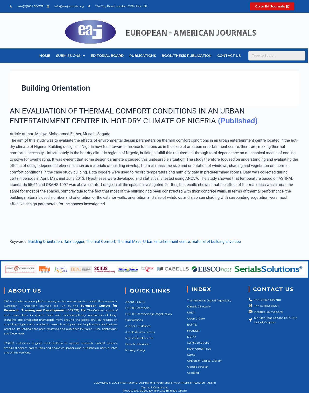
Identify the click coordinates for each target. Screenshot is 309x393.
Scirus (191, 354)
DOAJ (191, 336)
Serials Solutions (198, 342)
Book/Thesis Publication (186, 55)
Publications (142, 55)
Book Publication (137, 344)
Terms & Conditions (154, 387)
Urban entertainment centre (167, 241)
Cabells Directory (199, 306)
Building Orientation (45, 241)
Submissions (70, 55)
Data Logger (74, 241)
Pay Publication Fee (139, 338)
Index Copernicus (199, 348)
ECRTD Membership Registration (148, 314)
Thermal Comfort (101, 241)
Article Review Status (140, 332)
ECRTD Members (137, 308)
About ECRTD (135, 302)
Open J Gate (196, 318)
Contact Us (229, 55)
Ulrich (191, 312)
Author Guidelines (137, 326)
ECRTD (192, 324)
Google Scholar (197, 366)
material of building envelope (217, 241)
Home (44, 55)
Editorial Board (107, 55)
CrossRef (193, 372)
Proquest (193, 330)
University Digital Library (204, 360)
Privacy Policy (135, 350)
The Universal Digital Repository (209, 300)
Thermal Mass (129, 241)
